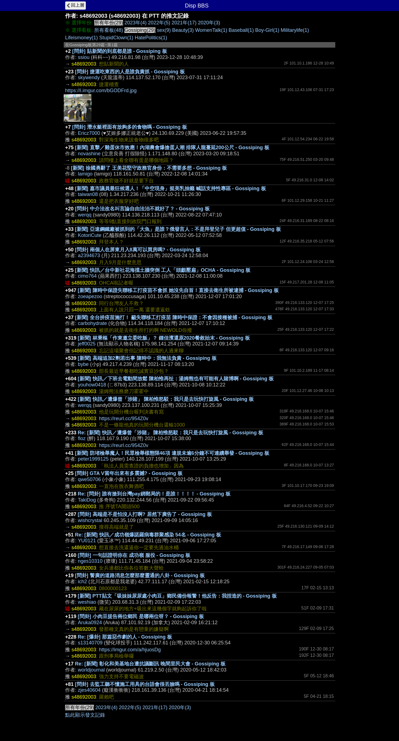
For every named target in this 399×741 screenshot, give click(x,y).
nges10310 (90, 561)
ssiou (83, 57)
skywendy (89, 77)
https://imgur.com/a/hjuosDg (130, 649)
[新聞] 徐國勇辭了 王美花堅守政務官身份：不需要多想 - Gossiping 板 (149, 168)
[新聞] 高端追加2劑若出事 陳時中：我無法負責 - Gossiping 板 (147, 358)
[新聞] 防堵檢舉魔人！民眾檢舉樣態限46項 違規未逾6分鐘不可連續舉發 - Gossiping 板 (172, 453)
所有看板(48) (108, 30)
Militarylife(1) (295, 30)
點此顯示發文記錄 (85, 715)
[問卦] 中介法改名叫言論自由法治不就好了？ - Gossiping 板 (142, 208)
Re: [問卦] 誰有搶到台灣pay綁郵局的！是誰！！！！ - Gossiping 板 (154, 494)
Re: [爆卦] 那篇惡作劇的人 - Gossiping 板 (125, 637)
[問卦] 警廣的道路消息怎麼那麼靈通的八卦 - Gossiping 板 (140, 575)
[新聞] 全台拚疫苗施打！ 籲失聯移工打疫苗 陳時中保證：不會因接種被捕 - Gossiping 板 (173, 317)
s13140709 (90, 643)
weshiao (87, 602)
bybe (83, 364)
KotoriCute (89, 235)
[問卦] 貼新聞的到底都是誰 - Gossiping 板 (119, 51)
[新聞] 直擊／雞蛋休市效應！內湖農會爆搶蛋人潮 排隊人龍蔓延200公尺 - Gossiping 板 (172, 147)
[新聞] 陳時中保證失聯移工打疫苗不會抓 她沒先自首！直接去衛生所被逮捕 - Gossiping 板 (178, 290)
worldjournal (91, 670)
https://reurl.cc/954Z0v (123, 418)
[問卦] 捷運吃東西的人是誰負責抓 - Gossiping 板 (130, 71)
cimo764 (87, 276)
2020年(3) (209, 22)
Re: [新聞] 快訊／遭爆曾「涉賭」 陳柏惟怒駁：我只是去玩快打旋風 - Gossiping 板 (170, 432)
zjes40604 (89, 690)
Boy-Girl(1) (267, 30)
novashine (89, 153)
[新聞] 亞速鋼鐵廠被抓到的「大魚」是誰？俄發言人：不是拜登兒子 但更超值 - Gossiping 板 (178, 229)
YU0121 (87, 540)
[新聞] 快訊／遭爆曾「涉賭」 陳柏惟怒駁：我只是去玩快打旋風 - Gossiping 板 (166, 399)
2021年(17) (184, 22)
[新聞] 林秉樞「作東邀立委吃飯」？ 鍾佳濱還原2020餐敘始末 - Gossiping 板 (164, 338)
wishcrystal (90, 520)
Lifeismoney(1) (81, 37)
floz (82, 438)
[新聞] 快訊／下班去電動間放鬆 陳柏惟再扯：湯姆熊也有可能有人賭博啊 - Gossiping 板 (176, 378)
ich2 (82, 581)
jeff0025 (87, 344)
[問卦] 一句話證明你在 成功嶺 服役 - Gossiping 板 (134, 555)
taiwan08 (88, 194)
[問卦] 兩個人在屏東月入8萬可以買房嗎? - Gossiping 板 (138, 249)
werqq (84, 215)
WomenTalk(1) (211, 30)
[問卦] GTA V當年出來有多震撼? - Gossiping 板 (129, 473)
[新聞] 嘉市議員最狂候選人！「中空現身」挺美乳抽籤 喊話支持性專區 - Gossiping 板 (170, 188)
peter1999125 (93, 459)
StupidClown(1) (116, 37)
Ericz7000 (89, 133)
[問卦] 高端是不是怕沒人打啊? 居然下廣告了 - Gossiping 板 (145, 514)
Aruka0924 (90, 622)
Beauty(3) (183, 30)
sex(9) (164, 30)
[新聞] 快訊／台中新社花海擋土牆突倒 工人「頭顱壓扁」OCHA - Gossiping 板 (162, 270)
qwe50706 (89, 479)
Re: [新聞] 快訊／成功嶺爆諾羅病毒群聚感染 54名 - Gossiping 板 (148, 535)
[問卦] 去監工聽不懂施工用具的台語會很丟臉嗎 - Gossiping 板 (145, 684)
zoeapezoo (90, 296)
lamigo (85, 174)
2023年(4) (135, 22)
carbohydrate (92, 323)
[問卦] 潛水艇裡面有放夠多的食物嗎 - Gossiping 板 (129, 127)
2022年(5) (159, 22)
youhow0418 (92, 385)
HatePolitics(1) (151, 37)
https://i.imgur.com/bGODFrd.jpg (101, 90)
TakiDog (87, 500)
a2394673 (89, 255)
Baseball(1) (241, 30)
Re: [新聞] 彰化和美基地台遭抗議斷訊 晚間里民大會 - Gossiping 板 (150, 664)
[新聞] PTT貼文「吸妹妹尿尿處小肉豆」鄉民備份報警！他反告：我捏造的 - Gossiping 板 (177, 596)
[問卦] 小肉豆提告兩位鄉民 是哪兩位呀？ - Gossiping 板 (141, 616)
